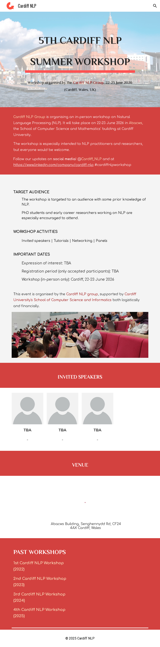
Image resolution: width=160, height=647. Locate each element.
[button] (155, 6)
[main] (79, 49)
